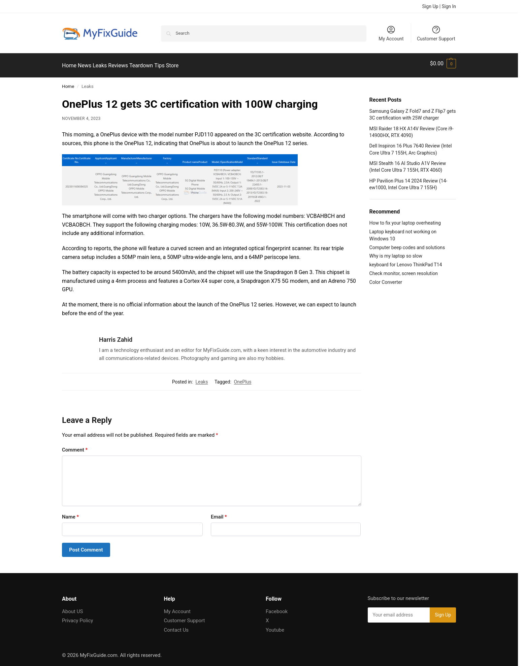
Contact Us (176, 626)
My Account (391, 33)
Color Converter (385, 278)
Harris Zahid (115, 335)
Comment (75, 446)
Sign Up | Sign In (439, 6)
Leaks (202, 377)
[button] (443, 64)
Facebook (277, 607)
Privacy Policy (77, 617)
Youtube (275, 626)
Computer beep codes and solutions (407, 243)
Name (70, 513)
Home (68, 82)
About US (72, 607)
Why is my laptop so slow (395, 252)
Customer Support (436, 33)
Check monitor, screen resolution (403, 269)
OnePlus (243, 377)
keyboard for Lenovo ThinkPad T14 (405, 261)
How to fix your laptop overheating (405, 219)
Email (219, 513)
